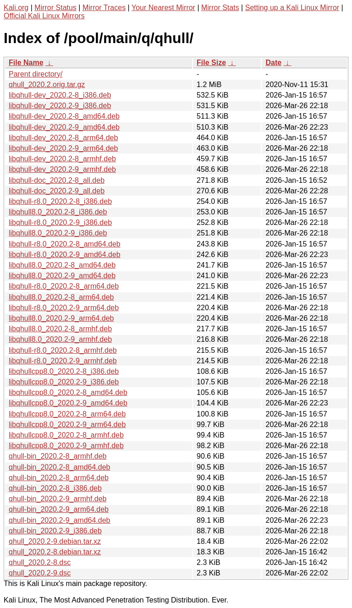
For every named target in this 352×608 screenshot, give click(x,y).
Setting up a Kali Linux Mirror (292, 7)
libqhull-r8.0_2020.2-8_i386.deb (60, 201)
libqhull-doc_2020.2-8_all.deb (56, 180)
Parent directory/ (35, 74)
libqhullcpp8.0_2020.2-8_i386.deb (64, 371)
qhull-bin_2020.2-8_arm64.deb (59, 478)
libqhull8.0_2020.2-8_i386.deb (58, 212)
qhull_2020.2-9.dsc (40, 573)
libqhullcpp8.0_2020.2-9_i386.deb (64, 382)
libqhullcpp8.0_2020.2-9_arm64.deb (67, 424)
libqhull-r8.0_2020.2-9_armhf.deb (63, 361)
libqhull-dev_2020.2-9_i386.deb (60, 106)
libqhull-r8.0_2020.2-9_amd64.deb (65, 254)
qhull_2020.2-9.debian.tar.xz (55, 541)
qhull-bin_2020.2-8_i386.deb (55, 488)
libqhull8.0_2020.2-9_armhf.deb (60, 339)
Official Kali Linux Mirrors (44, 16)
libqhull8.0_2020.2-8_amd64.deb (62, 265)
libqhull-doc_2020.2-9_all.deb (56, 191)
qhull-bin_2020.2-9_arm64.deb (59, 509)
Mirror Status (55, 7)
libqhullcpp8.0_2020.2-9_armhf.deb (66, 445)
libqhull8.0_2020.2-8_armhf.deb (60, 329)
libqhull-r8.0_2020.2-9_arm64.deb (64, 308)
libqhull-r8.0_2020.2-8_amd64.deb (65, 244)
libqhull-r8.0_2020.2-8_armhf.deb (63, 350)
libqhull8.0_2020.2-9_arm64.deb (61, 318)
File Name (26, 62)
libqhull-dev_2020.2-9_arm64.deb (63, 148)
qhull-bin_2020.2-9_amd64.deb (59, 520)
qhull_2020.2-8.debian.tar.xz (55, 552)
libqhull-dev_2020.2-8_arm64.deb (63, 138)
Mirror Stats (220, 7)
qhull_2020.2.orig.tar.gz (47, 84)
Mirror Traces (104, 7)
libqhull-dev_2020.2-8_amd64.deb (64, 116)
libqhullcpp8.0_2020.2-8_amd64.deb (68, 392)
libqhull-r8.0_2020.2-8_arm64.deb (64, 286)
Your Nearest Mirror (163, 7)
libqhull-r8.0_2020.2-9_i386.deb (60, 222)
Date (273, 62)
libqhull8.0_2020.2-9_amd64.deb (62, 275)
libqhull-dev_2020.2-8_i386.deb (60, 95)
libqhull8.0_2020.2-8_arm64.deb (61, 297)
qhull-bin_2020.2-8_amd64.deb (59, 467)
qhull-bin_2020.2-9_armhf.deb (57, 499)
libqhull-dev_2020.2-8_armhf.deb (62, 159)
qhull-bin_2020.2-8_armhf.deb (57, 456)
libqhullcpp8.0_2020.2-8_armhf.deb (66, 435)
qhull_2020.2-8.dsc (40, 562)
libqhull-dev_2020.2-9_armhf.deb (62, 169)
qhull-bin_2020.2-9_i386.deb (55, 531)
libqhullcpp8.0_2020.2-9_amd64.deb (68, 403)
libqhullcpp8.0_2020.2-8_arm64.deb (67, 414)
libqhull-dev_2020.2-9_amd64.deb (64, 127)
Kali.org (16, 7)
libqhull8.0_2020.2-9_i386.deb (58, 233)
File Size (211, 62)
